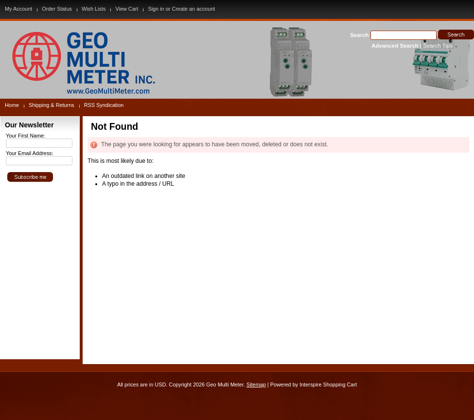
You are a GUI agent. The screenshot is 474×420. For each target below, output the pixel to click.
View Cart (126, 9)
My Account (18, 9)
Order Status (57, 9)
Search (359, 35)
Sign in (156, 9)
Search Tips (438, 46)
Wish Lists (94, 9)
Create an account (193, 9)
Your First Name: (25, 136)
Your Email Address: (29, 153)
